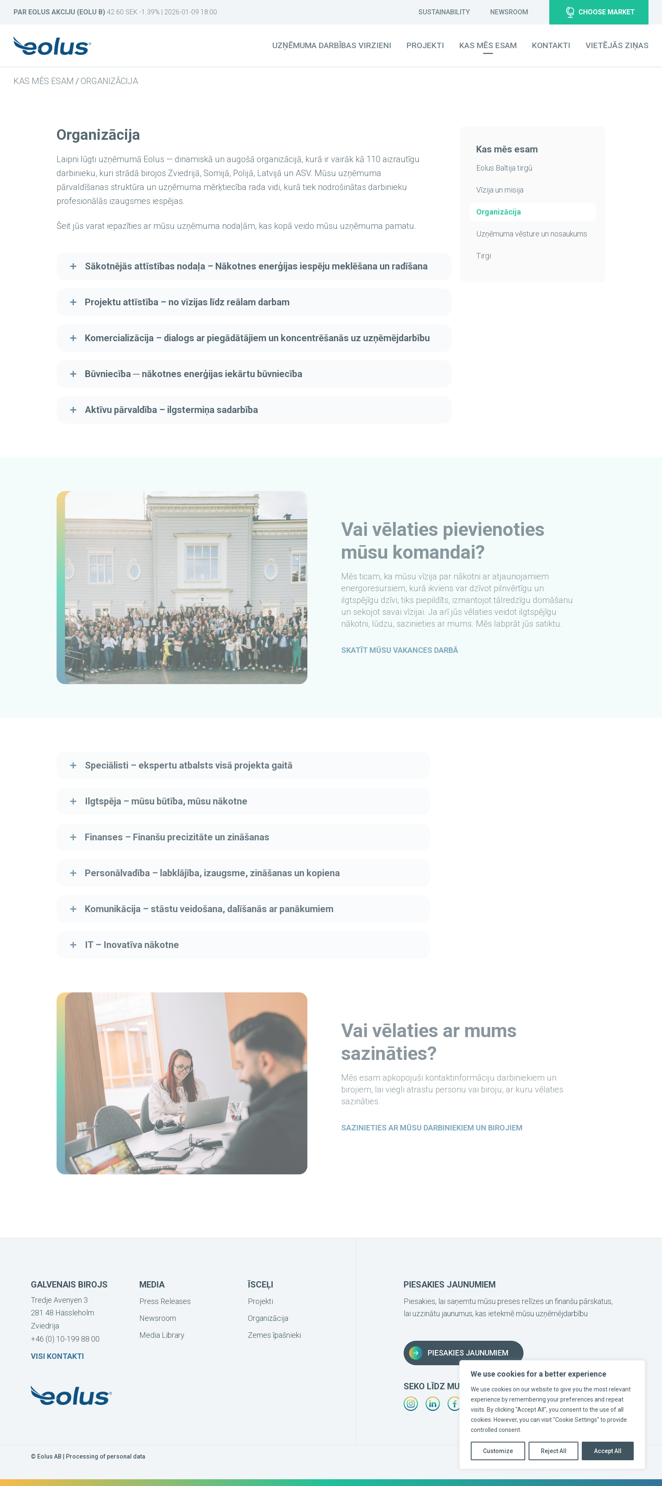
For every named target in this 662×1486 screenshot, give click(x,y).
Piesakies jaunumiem (458, 1353)
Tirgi (483, 255)
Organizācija (109, 81)
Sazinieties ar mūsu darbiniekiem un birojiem (432, 1128)
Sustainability (444, 12)
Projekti (425, 45)
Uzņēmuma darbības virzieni (331, 45)
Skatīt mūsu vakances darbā (399, 650)
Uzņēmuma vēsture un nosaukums (531, 233)
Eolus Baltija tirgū (504, 167)
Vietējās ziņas (617, 45)
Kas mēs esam (44, 81)
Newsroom (509, 12)
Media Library (161, 1335)
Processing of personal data (105, 1456)
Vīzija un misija (500, 189)
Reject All (554, 1451)
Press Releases (165, 1301)
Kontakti (551, 45)
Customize (498, 1451)
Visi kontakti (57, 1356)
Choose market (600, 12)
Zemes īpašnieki (274, 1335)
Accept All (607, 1451)
